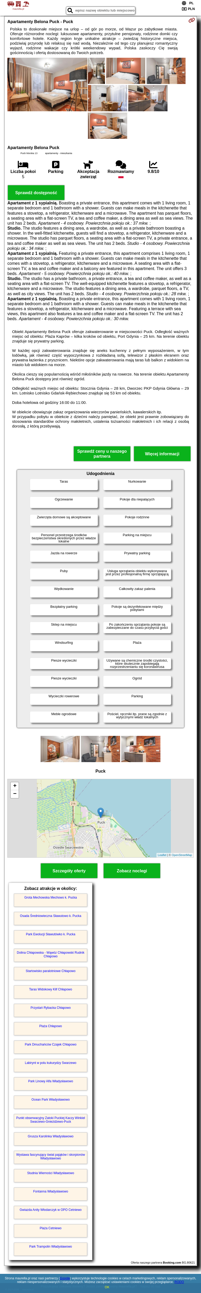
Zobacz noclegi (132, 871)
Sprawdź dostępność (36, 193)
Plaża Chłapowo (50, 1026)
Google (65, 1278)
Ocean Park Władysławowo (50, 1099)
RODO (179, 1282)
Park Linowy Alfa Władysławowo (50, 1081)
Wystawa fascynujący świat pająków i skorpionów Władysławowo (50, 1156)
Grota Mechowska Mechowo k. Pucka (50, 897)
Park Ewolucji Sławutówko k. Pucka (50, 934)
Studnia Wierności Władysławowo (50, 1173)
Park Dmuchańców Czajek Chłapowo (50, 1044)
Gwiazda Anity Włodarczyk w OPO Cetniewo (51, 1210)
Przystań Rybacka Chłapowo (51, 1008)
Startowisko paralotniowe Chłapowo (50, 971)
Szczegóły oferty (69, 871)
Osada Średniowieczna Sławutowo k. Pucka (50, 916)
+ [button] (14, 786)
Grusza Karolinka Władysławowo (51, 1136)
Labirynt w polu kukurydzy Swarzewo (50, 1063)
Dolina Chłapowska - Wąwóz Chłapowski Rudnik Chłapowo (50, 954)
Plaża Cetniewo (51, 1228)
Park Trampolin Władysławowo (50, 1246)
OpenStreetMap (182, 855)
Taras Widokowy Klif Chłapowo (50, 989)
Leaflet (162, 855)
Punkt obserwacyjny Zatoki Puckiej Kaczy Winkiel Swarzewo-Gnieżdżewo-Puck (50, 1119)
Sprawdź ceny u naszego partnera (102, 453)
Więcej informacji (162, 454)
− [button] (14, 794)
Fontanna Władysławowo (50, 1191)
